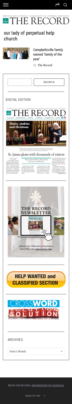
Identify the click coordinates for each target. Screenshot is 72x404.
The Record (45, 65)
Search (49, 82)
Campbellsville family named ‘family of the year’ (48, 54)
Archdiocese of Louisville (48, 385)
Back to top (36, 396)
